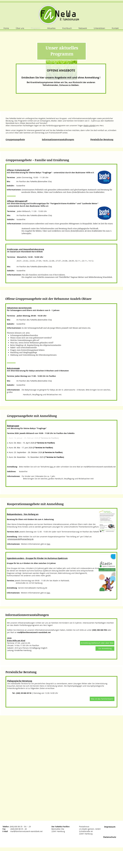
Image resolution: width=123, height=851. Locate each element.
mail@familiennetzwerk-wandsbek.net (99, 466)
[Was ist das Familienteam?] (102, 699)
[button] (97, 643)
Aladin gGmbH (89, 125)
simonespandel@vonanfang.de (20, 539)
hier (52, 466)
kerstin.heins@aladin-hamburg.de (32, 588)
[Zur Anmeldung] (105, 648)
